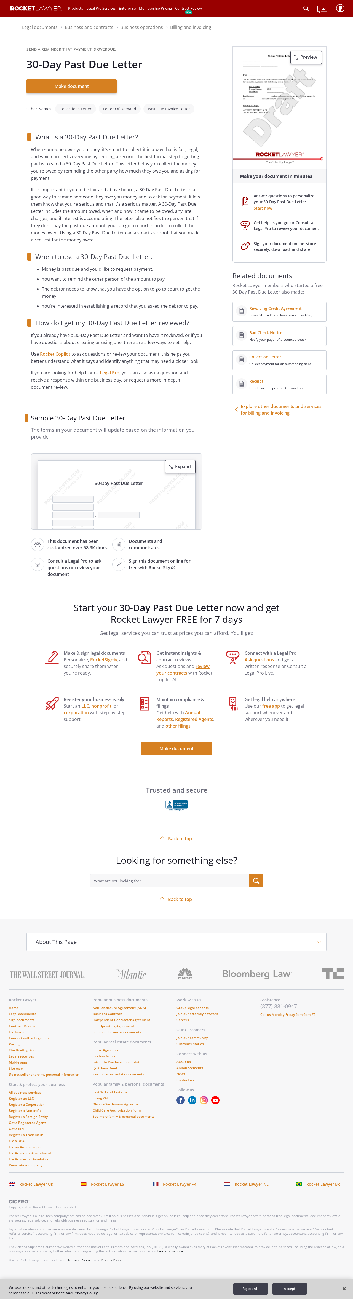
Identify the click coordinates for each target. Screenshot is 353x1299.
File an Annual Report (26, 1142)
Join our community (192, 1033)
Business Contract (107, 1009)
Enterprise (127, 8)
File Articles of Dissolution (29, 1155)
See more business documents (117, 1028)
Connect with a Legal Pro (29, 1034)
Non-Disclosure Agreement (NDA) (119, 1003)
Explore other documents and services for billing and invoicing (281, 409)
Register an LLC (21, 1094)
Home (13, 1003)
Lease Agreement (107, 1045)
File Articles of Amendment (30, 1149)
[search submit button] (256, 876)
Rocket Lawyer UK (36, 1180)
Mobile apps (18, 1058)
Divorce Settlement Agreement (117, 1100)
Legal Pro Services (101, 8)
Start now (263, 208)
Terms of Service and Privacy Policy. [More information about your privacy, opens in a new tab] (67, 1292)
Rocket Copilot (55, 350)
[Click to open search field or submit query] (306, 8)
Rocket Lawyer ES (107, 1180)
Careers (182, 1015)
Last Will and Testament (112, 1088)
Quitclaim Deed (105, 1064)
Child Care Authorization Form (117, 1106)
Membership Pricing (155, 8)
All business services (25, 1088)
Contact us (185, 1075)
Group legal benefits (192, 1003)
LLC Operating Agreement (113, 1021)
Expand (183, 462)
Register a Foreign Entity (28, 1112)
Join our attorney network (197, 1009)
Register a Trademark (26, 1130)
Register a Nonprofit (25, 1106)
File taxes (16, 1028)
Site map (16, 1064)
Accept (289, 1288)
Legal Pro (109, 369)
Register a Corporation (27, 1100)
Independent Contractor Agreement (121, 1015)
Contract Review (188, 8)
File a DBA (17, 1136)
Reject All (250, 1288)
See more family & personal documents (123, 1112)
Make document (72, 86)
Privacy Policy (111, 1256)
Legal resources (21, 1052)
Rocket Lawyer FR (179, 1180)
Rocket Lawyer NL (252, 1180)
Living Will (100, 1094)
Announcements (189, 1063)
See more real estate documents (118, 1070)
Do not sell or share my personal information (44, 1070)
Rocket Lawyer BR (323, 1180)
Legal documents (22, 1009)
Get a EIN (16, 1124)
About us (183, 1057)
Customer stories (190, 1039)
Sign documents (21, 1015)
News (180, 1069)
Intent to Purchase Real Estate (117, 1058)
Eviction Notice (104, 1052)
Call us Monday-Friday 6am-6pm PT (287, 1010)
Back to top (180, 895)
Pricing (14, 1040)
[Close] (344, 1288)
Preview (308, 57)
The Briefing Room (23, 1046)
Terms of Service (170, 1247)
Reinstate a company (25, 1161)
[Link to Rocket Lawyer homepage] (36, 9)
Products (75, 8)
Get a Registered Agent (27, 1118)
